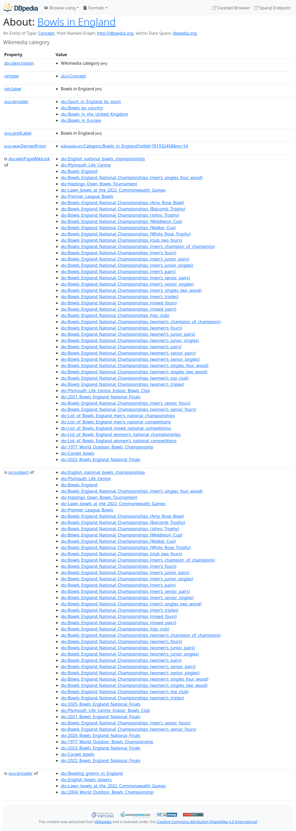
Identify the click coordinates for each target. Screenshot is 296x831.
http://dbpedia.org (115, 33)
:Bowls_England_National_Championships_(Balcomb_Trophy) (123, 209)
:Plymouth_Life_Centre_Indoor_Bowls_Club (105, 390)
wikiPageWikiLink (29, 159)
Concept (46, 33)
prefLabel (17, 133)
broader (16, 101)
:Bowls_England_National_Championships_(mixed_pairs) (118, 309)
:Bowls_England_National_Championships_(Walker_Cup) (118, 228)
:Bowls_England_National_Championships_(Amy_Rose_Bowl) (122, 202)
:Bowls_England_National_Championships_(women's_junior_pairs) (128, 334)
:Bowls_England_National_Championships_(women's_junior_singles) (130, 340)
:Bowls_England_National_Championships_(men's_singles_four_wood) (132, 177)
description (19, 63)
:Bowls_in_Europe (81, 120)
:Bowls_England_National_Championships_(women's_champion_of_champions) (141, 322)
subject (18, 472)
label (12, 89)
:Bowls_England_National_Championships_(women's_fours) (121, 328)
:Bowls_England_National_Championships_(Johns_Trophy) (120, 215)
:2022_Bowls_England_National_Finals (100, 459)
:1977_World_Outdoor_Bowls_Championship (107, 447)
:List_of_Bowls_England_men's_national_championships (118, 416)
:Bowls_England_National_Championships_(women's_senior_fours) (128, 409)
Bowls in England (76, 21)
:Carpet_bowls (77, 453)
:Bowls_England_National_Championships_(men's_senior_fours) (125, 403)
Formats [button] (93, 8)
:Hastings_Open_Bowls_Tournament (99, 184)
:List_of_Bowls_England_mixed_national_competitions (116, 428)
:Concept (73, 76)
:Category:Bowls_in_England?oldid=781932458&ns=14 (124, 146)
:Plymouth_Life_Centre (86, 165)
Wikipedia (103, 821)
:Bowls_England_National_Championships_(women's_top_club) (124, 378)
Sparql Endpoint (272, 8)
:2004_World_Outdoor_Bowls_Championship (107, 792)
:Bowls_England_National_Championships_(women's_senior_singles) (130, 359)
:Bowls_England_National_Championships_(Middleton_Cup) (121, 221)
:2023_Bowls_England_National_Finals (100, 748)
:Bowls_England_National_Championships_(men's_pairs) (118, 271)
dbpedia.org (185, 33)
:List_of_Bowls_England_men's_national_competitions (116, 422)
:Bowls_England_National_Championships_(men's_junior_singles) (127, 265)
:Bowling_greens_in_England (92, 773)
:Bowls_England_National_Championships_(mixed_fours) (119, 303)
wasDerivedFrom (25, 146)
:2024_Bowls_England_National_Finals (100, 735)
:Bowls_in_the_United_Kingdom (94, 114)
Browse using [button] (60, 8)
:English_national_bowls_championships (103, 159)
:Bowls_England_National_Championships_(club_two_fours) (121, 240)
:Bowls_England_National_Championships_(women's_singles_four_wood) (134, 365)
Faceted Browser (231, 8)
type (11, 76)
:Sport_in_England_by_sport (91, 101)
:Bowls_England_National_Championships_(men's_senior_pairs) (125, 278)
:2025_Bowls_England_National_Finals (100, 704)
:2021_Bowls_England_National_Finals (100, 397)
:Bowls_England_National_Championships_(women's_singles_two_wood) (134, 372)
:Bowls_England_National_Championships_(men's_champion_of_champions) (138, 246)
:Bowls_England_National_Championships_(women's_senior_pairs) (128, 353)
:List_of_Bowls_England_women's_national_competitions (118, 441)
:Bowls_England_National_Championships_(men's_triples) (119, 296)
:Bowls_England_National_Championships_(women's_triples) (122, 384)
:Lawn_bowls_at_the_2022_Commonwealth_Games (113, 190)
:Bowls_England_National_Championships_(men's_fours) (118, 253)
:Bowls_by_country (82, 108)
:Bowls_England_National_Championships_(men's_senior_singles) (127, 284)
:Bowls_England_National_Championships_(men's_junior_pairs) (125, 259)
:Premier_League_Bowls (87, 196)
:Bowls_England (79, 171)
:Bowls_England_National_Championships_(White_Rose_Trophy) (126, 234)
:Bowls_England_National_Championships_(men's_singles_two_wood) (131, 290)
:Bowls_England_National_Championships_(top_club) (115, 315)
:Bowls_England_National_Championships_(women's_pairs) (121, 347)
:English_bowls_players (86, 779)
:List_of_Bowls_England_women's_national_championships (121, 434)
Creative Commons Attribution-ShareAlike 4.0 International (206, 821)
